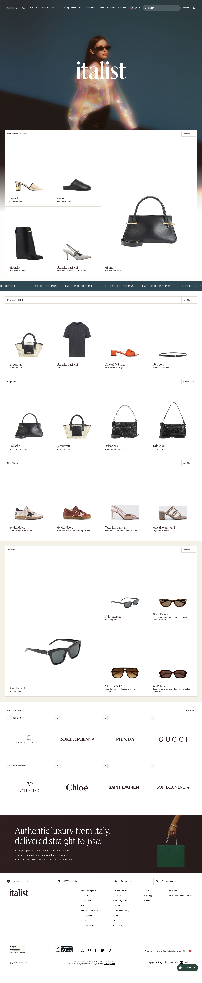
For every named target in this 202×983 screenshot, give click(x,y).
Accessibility (118, 941)
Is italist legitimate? (120, 916)
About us (84, 911)
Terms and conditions (89, 926)
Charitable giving (87, 941)
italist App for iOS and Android (181, 911)
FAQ (114, 936)
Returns (116, 931)
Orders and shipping (121, 926)
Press (83, 921)
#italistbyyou (149, 911)
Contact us (117, 911)
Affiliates (147, 916)
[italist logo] (101, 70)
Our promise (86, 916)
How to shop (118, 921)
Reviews (84, 936)
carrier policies (109, 979)
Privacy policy (86, 931)
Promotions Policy (93, 977)
